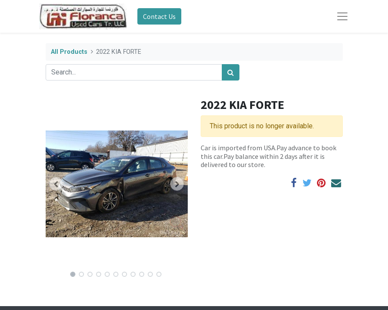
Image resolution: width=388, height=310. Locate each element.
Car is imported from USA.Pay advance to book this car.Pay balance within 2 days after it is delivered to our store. (268, 155)
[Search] (230, 72)
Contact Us (159, 16)
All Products (69, 52)
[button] (56, 184)
